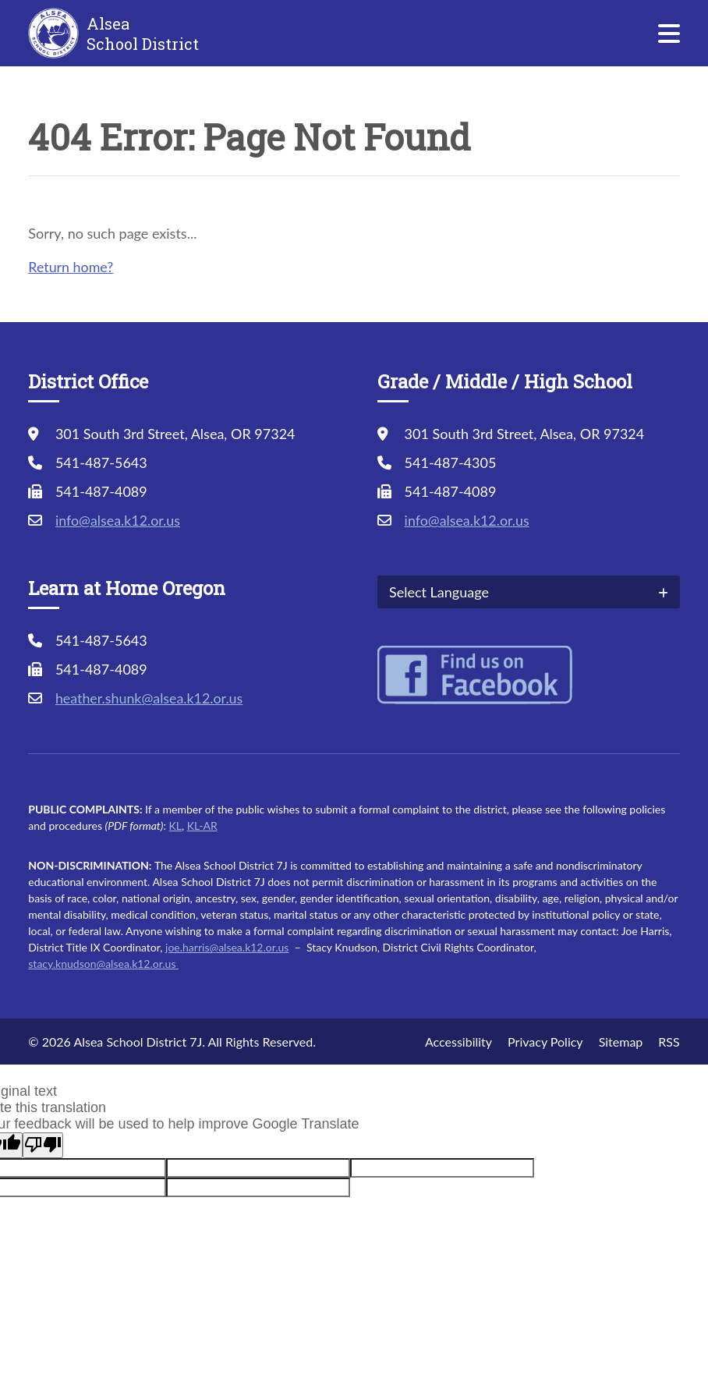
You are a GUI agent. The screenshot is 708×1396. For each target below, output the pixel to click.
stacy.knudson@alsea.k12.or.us (103, 963)
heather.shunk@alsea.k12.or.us (150, 698)
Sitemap (621, 1041)
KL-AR (202, 825)
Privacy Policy (545, 1041)
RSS (668, 1041)
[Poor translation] (43, 1145)
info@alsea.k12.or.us (118, 520)
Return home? (71, 266)
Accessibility (458, 1041)
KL (175, 825)
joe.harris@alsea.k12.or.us (227, 947)
